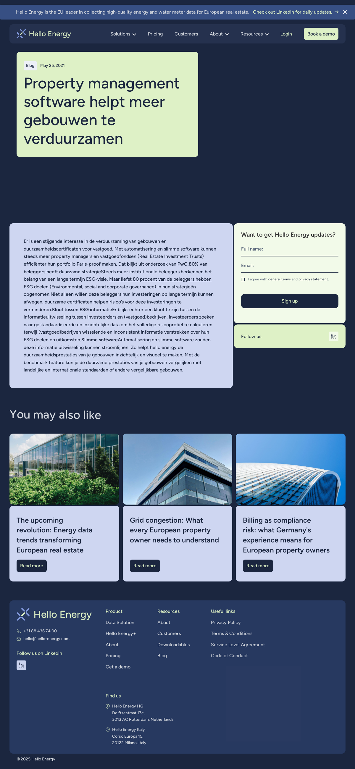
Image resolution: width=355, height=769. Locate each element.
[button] (123, 34)
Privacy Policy (225, 623)
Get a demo (119, 667)
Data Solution (121, 623)
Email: (247, 265)
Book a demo (321, 34)
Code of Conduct (228, 656)
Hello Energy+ (122, 634)
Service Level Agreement (237, 645)
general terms (280, 279)
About (113, 645)
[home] (44, 34)
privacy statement (313, 279)
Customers (186, 34)
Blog (162, 656)
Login (286, 34)
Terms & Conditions (230, 634)
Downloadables (173, 645)
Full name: (252, 249)
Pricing (155, 34)
